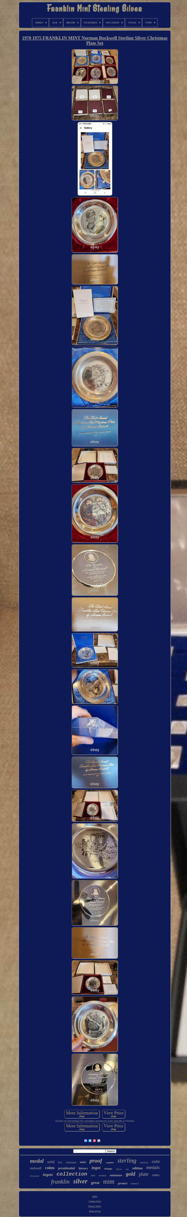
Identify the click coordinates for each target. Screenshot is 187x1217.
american (144, 1162)
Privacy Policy (94, 1206)
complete (110, 1162)
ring (127, 1169)
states (155, 1175)
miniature (116, 1175)
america (134, 1183)
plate (143, 1174)
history (83, 1168)
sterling (126, 1160)
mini (83, 1162)
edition (137, 1168)
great (95, 1182)
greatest (122, 1183)
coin (156, 1161)
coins (50, 1167)
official (119, 1169)
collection (72, 1174)
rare (93, 1175)
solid (50, 1162)
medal (37, 1161)
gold (130, 1174)
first (60, 1162)
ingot (95, 1167)
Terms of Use (95, 1211)
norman (102, 1175)
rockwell (35, 1168)
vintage (108, 1168)
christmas (71, 1162)
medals (153, 1167)
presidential (66, 1168)
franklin (60, 1181)
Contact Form (95, 1201)
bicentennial (34, 1176)
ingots (48, 1174)
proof (95, 1160)
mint (108, 1181)
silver (80, 1181)
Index (94, 1196)
